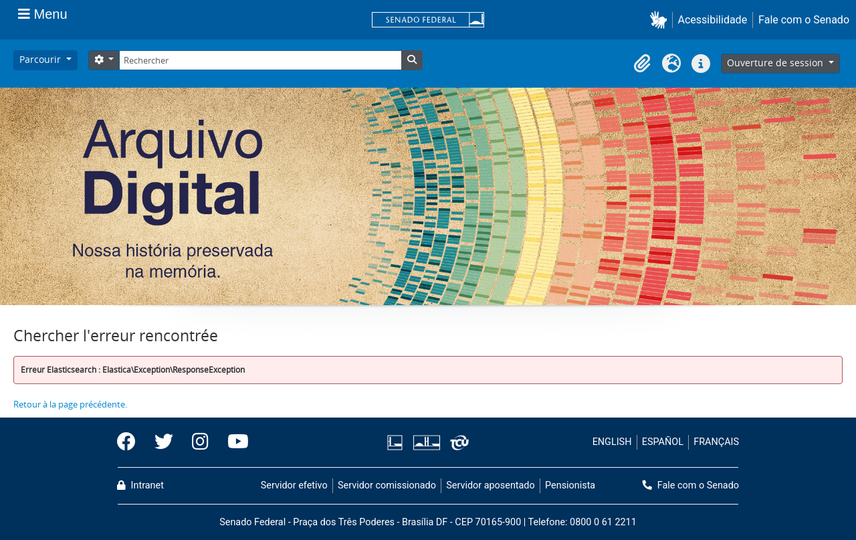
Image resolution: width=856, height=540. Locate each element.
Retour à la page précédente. (70, 404)
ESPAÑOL (662, 442)
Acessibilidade (713, 19)
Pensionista (570, 485)
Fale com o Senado (803, 19)
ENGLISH (612, 442)
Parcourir (41, 59)
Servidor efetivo (294, 485)
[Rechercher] (260, 60)
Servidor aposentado (490, 485)
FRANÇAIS (716, 442)
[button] (661, 20)
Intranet (140, 485)
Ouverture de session (776, 62)
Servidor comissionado (387, 485)
